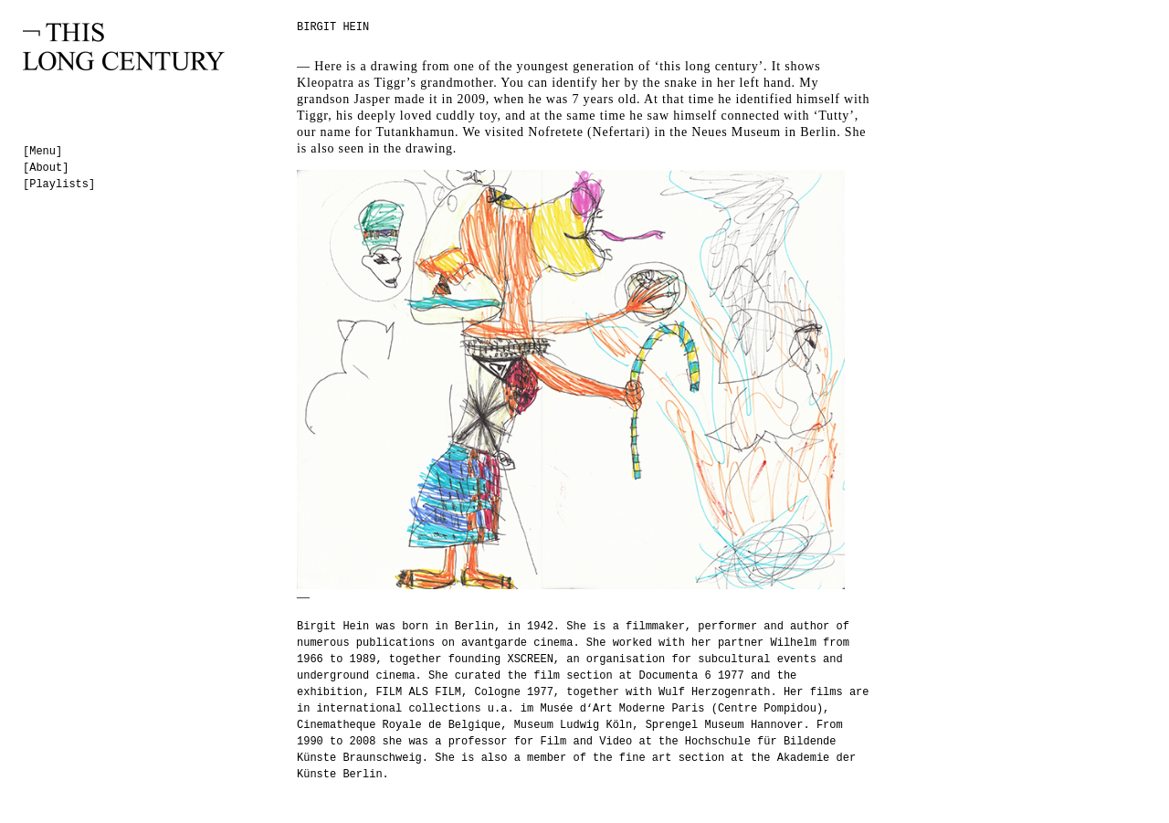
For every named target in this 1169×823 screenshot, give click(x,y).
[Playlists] (59, 184)
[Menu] (42, 151)
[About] (45, 168)
